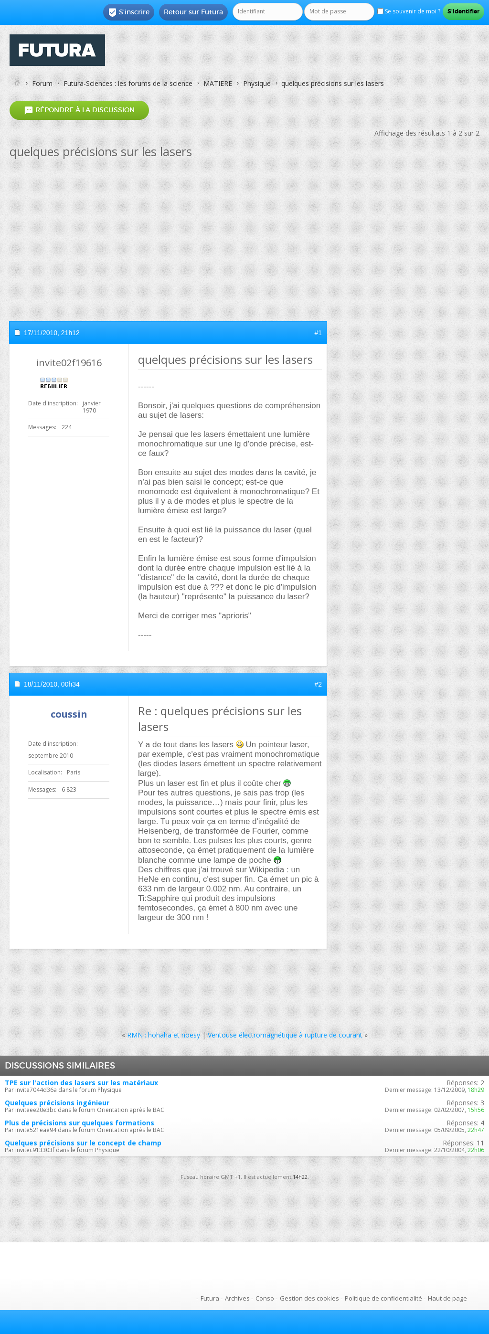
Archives (237, 1298)
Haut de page (447, 1298)
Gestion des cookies (309, 1298)
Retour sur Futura (193, 12)
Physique (257, 83)
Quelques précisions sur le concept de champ (83, 1142)
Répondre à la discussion (79, 110)
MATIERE (217, 83)
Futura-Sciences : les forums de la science (128, 83)
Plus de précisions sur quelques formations (79, 1122)
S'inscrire (128, 12)
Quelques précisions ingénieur (57, 1102)
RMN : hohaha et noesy (163, 1034)
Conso (264, 1298)
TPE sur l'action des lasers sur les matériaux (81, 1082)
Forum (42, 83)
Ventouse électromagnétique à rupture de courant (285, 1034)
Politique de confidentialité (383, 1298)
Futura (210, 1298)
